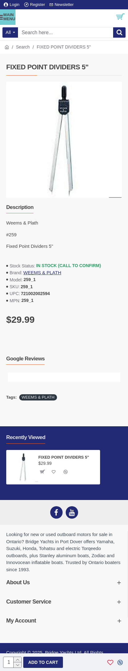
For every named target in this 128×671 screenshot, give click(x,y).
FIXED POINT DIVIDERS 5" (63, 457)
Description (19, 207)
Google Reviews (25, 359)
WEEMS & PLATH (42, 272)
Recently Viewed (25, 437)
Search (23, 46)
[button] (12, 377)
